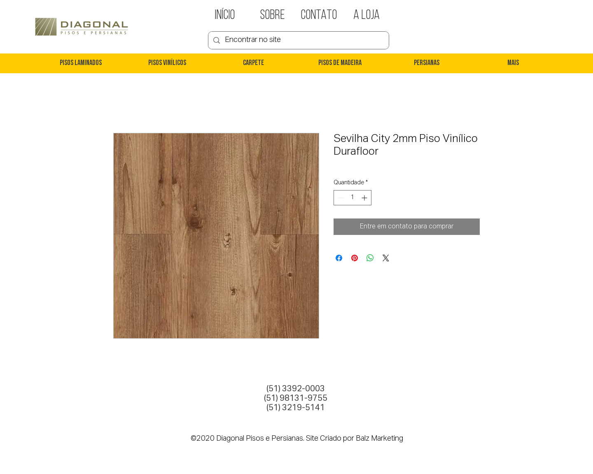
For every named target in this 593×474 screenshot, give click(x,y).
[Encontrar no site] (298, 40)
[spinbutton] (352, 198)
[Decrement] (340, 198)
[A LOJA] (366, 15)
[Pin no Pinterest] (355, 258)
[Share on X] (386, 258)
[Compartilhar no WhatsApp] (370, 258)
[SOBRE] (272, 15)
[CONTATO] (318, 15)
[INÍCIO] (224, 15)
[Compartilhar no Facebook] (339, 258)
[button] (80, 63)
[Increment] (365, 198)
